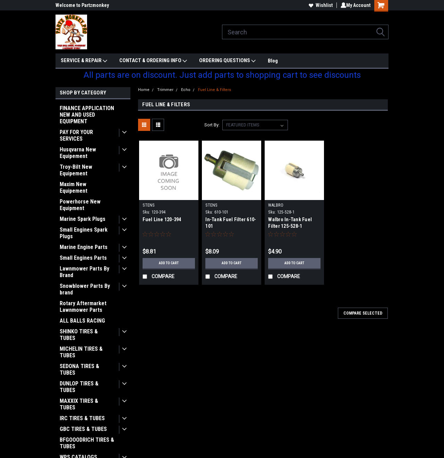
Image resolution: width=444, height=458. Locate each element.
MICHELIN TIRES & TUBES (81, 352)
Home (144, 90)
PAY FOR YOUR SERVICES (76, 135)
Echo (185, 90)
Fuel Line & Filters (214, 90)
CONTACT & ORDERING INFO (153, 60)
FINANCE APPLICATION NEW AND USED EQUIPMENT (87, 115)
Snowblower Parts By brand (85, 289)
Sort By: (212, 124)
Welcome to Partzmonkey (82, 5)
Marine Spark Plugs (82, 219)
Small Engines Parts (83, 258)
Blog (273, 61)
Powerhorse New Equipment (80, 204)
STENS (148, 205)
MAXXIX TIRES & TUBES (79, 404)
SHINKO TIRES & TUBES (79, 334)
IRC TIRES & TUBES (82, 418)
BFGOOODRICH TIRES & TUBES (87, 443)
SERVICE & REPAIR (84, 60)
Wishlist (319, 5)
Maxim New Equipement (73, 187)
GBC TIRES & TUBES (83, 429)
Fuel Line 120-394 (162, 219)
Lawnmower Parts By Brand (84, 271)
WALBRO (275, 205)
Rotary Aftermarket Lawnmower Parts (83, 306)
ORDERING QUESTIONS (227, 60)
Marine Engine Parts (84, 247)
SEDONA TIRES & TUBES (79, 369)
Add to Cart (168, 263)
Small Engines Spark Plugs (84, 233)
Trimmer (165, 90)
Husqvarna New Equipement (78, 152)
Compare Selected (362, 313)
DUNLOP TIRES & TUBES (79, 386)
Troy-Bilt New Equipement (76, 170)
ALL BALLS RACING (82, 320)
